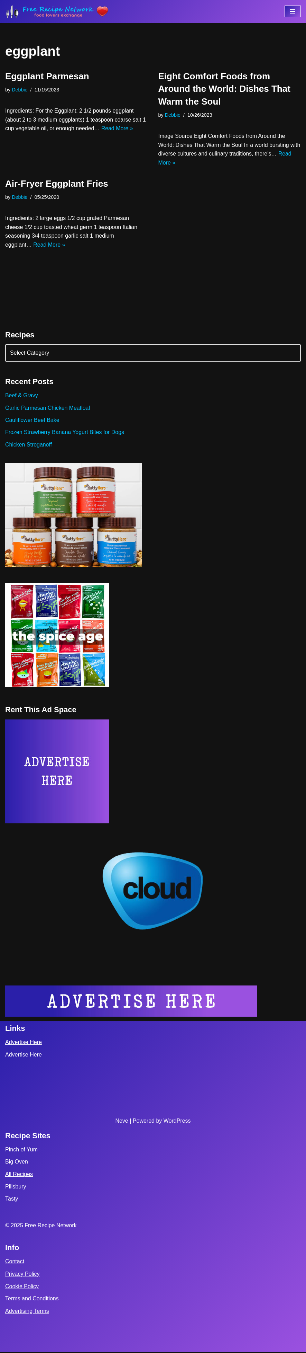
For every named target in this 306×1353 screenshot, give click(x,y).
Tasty (11, 1200)
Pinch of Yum (21, 1150)
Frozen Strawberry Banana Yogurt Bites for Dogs (65, 433)
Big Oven (16, 1163)
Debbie (20, 89)
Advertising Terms (27, 1312)
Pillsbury (15, 1187)
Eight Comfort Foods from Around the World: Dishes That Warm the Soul (224, 89)
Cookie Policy (22, 1287)
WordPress (177, 1121)
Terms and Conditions (32, 1299)
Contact (14, 1262)
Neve (121, 1121)
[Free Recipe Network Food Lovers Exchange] (57, 11)
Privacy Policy (22, 1274)
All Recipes (19, 1175)
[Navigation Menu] (293, 11)
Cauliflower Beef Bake (32, 421)
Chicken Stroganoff (28, 445)
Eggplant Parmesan (47, 76)
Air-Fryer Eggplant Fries (56, 184)
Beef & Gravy (21, 396)
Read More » (118, 129)
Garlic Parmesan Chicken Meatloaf (48, 408)
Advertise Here (23, 1043)
